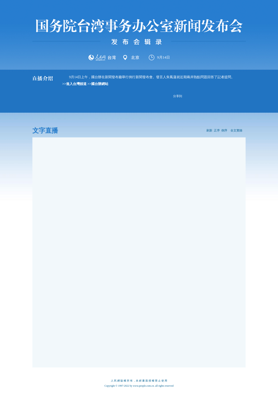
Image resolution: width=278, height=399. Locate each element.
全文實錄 (236, 130)
